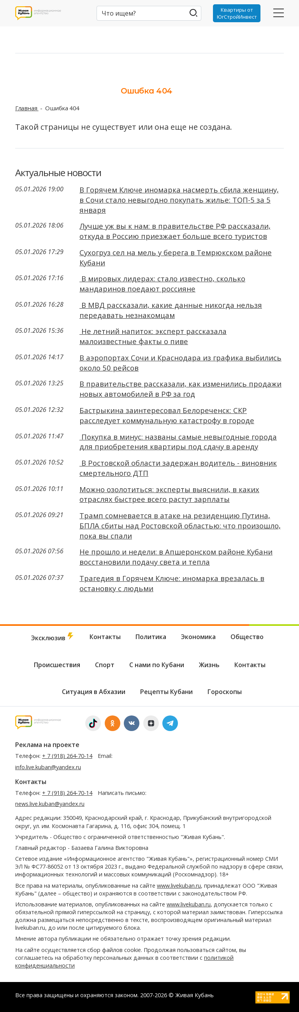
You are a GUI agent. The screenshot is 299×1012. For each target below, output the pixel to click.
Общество (247, 636)
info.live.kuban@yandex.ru (48, 767)
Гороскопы (225, 691)
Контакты (105, 636)
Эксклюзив (53, 637)
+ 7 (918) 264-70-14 (67, 755)
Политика (150, 636)
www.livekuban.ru (179, 885)
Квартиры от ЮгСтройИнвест (237, 13)
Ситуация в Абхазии (93, 691)
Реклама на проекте (47, 744)
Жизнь (209, 665)
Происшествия (57, 665)
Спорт (104, 665)
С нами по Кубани (156, 665)
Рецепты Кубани (166, 691)
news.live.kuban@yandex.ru (49, 803)
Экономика (198, 636)
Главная (27, 108)
